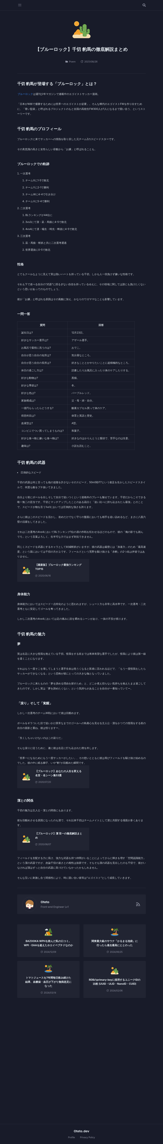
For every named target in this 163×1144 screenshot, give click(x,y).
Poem (70, 61)
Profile (71, 1137)
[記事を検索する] (144, 5)
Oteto (43, 902)
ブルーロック (25, 94)
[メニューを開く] (19, 5)
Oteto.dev (81, 1131)
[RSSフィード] (138, 904)
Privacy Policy (87, 1137)
